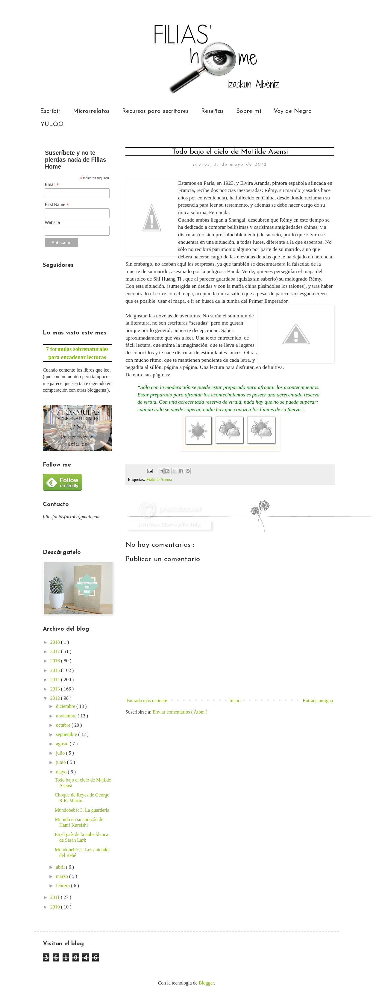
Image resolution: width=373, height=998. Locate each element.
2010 (55, 906)
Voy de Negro (293, 111)
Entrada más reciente (147, 700)
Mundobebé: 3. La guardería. (82, 810)
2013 (55, 688)
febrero (63, 885)
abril (61, 867)
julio (61, 752)
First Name (57, 205)
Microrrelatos (91, 111)
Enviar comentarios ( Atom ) (180, 711)
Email (52, 184)
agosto (63, 743)
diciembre (66, 706)
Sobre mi (248, 111)
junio (61, 762)
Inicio (234, 700)
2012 (55, 698)
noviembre (67, 715)
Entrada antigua (318, 700)
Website (52, 222)
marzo (62, 876)
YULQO (51, 125)
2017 (55, 651)
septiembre (67, 734)
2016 (55, 660)
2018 (55, 642)
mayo (62, 771)
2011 (55, 897)
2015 (55, 670)
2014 (55, 679)
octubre (64, 725)
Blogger (206, 982)
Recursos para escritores (155, 111)
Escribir (50, 111)
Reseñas (212, 111)
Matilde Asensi (159, 479)
